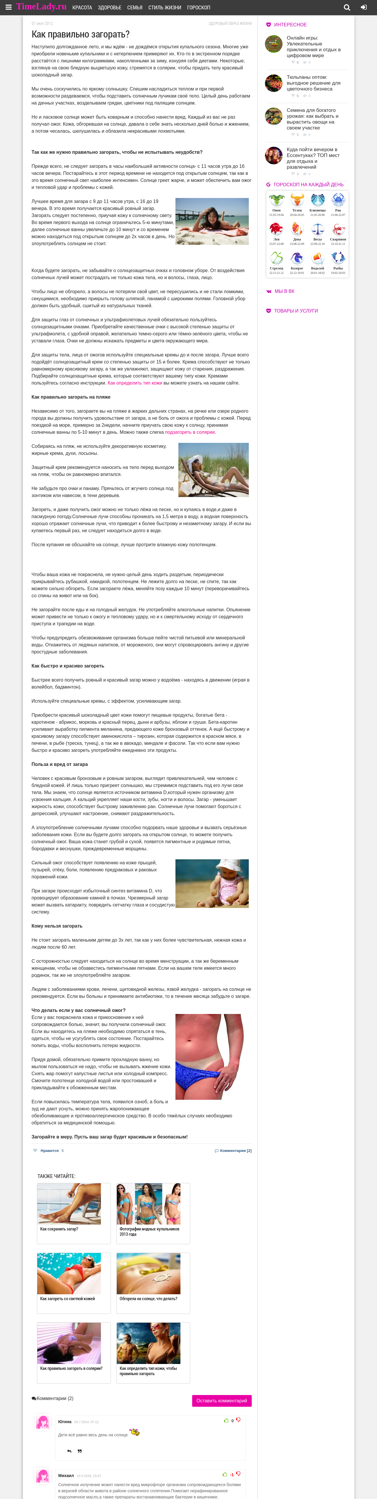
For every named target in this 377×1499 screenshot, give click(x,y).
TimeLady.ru (41, 6)
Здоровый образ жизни (230, 23)
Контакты (167, 1482)
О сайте (165, 1474)
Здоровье (113, 7)
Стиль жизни (168, 7)
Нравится (48, 1150)
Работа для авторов (218, 1474)
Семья (138, 7)
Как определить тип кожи (135, 382)
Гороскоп (202, 7)
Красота (86, 7)
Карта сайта (211, 1482)
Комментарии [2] (233, 1150)
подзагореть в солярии (190, 432)
